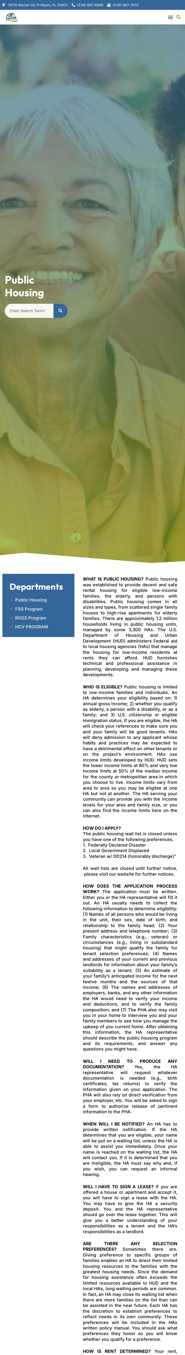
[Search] (60, 311)
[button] (171, 17)
